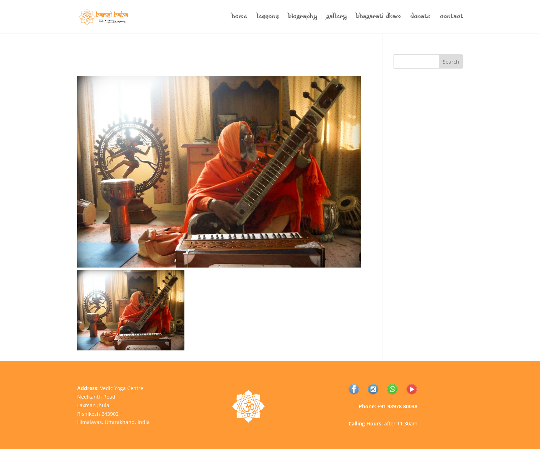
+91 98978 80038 (397, 406)
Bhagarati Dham (378, 17)
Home (239, 17)
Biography (302, 17)
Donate (420, 17)
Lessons (268, 17)
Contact (451, 17)
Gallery (336, 17)
